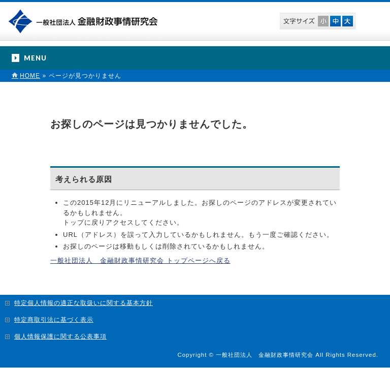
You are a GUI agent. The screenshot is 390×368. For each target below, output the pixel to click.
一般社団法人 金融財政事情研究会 (85, 20)
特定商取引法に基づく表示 (53, 319)
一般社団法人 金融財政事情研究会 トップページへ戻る (140, 260)
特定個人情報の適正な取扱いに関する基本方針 (83, 302)
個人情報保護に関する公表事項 (60, 336)
